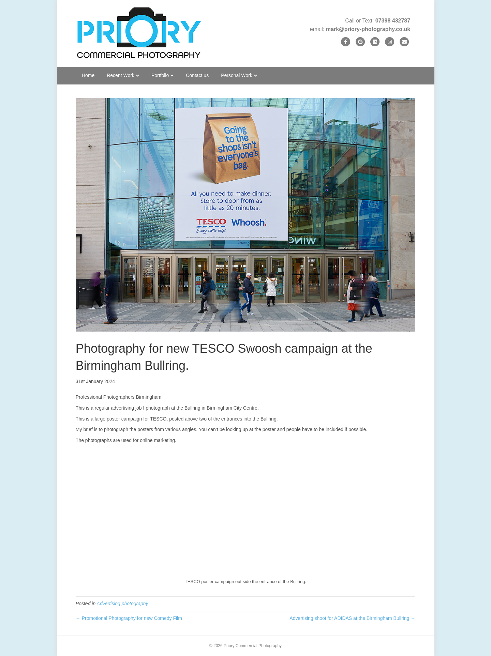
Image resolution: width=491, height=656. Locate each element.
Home (88, 75)
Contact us (197, 75)
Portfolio (160, 75)
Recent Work (120, 75)
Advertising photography (122, 603)
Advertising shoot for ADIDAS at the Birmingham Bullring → (352, 618)
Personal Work (236, 75)
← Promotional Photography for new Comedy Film (129, 618)
